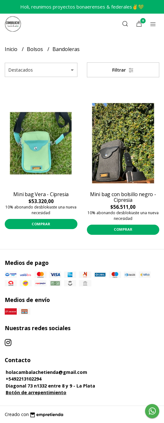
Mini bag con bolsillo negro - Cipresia (123, 197)
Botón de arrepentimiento (36, 392)
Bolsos (35, 49)
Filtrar (123, 70)
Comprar (41, 223)
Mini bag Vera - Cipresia (41, 194)
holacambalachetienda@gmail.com (46, 372)
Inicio (12, 49)
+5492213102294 (23, 379)
